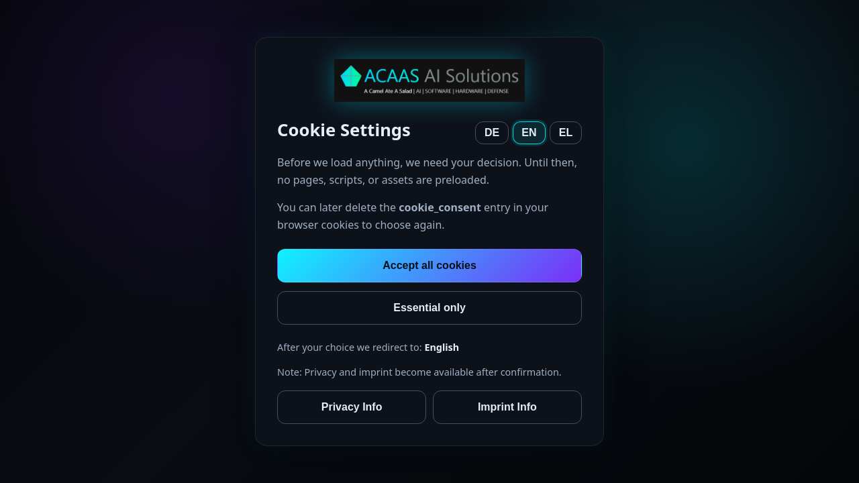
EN (528, 132)
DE (492, 132)
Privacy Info (352, 407)
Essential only (429, 307)
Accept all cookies (429, 265)
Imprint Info (507, 407)
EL (565, 132)
